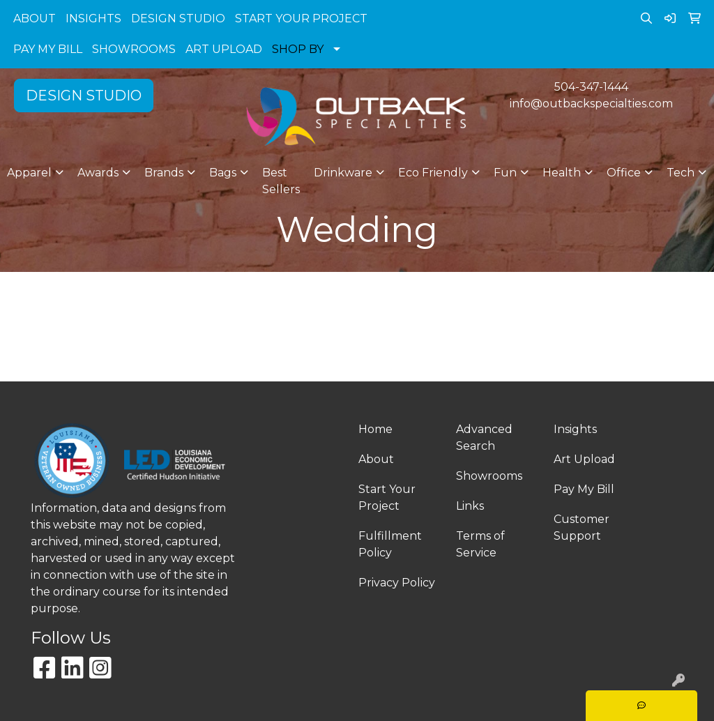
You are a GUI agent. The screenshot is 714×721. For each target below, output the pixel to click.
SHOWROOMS (134, 49)
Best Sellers (281, 181)
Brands (163, 172)
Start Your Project (387, 498)
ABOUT (34, 18)
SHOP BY (298, 49)
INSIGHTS (93, 18)
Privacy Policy (396, 582)
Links (470, 506)
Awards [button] (98, 172)
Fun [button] (505, 172)
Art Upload (584, 459)
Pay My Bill (584, 489)
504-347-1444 (591, 86)
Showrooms (489, 476)
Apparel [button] (29, 172)
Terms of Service (480, 544)
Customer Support (581, 527)
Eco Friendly (433, 172)
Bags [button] (222, 172)
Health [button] (561, 172)
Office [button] (624, 172)
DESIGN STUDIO (178, 18)
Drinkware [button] (343, 172)
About (376, 459)
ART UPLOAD (223, 49)
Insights (575, 429)
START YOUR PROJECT (301, 18)
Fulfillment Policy (390, 544)
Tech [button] (680, 172)
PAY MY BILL (47, 49)
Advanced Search (484, 438)
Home (375, 429)
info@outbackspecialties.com (591, 103)
